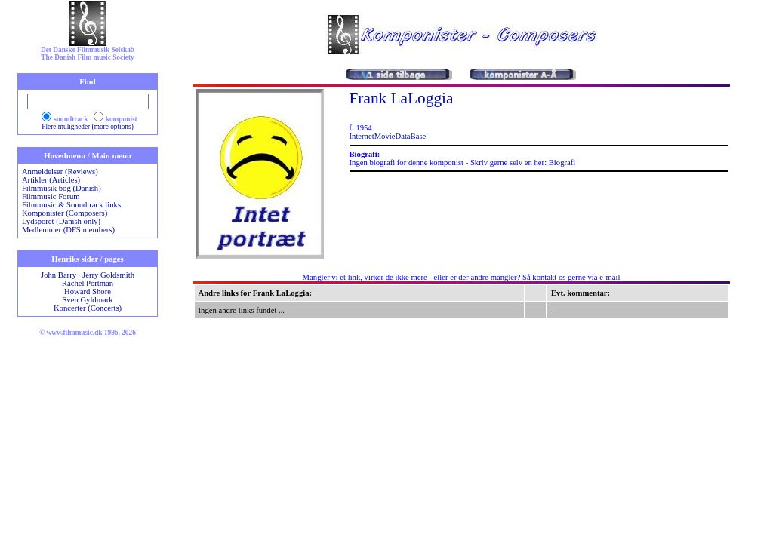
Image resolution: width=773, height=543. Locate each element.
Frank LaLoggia (402, 98)
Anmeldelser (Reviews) (60, 171)
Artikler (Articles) (51, 180)
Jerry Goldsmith (108, 275)
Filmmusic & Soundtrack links (71, 205)
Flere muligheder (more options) (88, 126)
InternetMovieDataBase (388, 136)
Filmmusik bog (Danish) (61, 188)
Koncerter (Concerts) (88, 308)
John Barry (58, 275)
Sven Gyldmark (87, 300)
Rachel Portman (87, 283)
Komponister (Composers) (64, 213)
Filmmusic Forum (51, 196)
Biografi (562, 162)
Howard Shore (87, 291)
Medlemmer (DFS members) (68, 229)
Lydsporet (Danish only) (61, 221)
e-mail (609, 277)
